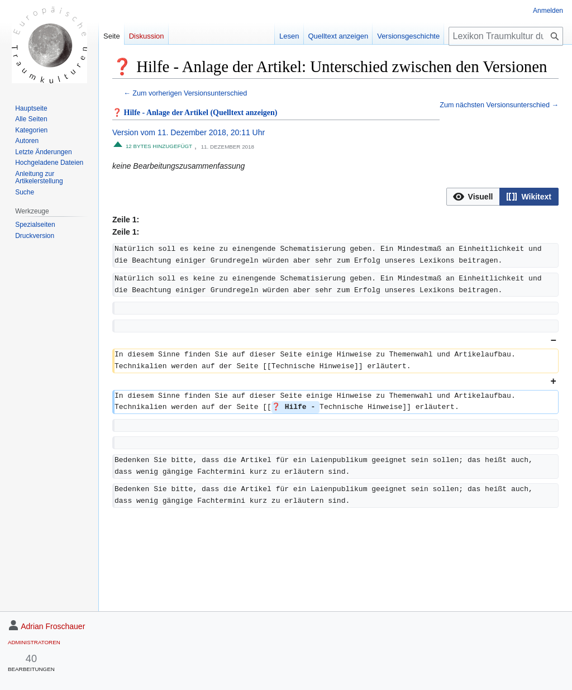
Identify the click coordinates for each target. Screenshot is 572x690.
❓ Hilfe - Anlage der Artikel (160, 112)
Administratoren (34, 642)
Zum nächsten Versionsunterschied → (499, 105)
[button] (473, 197)
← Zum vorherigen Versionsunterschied (185, 93)
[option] (473, 196)
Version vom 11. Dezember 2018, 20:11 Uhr (188, 132)
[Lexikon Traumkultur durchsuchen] (506, 36)
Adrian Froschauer (53, 626)
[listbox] (502, 197)
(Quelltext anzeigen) (243, 112)
